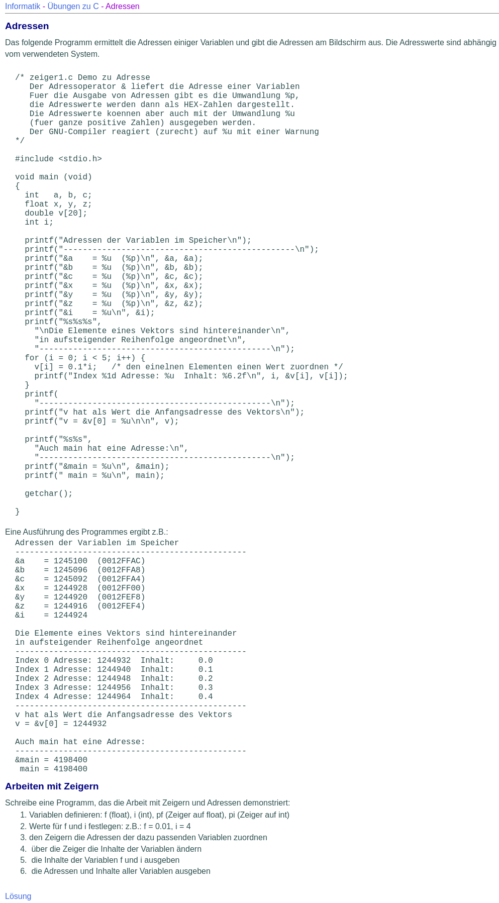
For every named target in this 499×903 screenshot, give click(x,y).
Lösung (18, 896)
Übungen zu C (72, 6)
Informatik (22, 6)
